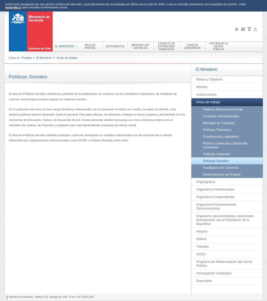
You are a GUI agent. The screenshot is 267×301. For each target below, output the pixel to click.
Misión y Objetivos (209, 79)
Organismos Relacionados (215, 189)
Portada (26, 57)
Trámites (202, 246)
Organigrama (205, 182)
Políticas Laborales (217, 154)
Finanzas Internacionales (221, 116)
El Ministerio (44, 57)
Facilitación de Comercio (221, 168)
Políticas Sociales (216, 161)
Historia (201, 231)
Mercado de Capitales (219, 123)
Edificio (201, 239)
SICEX (201, 254)
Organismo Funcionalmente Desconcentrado (216, 206)
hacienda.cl (13, 7)
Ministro (202, 87)
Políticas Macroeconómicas (223, 109)
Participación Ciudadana (214, 273)
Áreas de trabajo (67, 57)
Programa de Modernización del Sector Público (224, 264)
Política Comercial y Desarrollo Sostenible (225, 145)
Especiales (204, 281)
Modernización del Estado (222, 174)
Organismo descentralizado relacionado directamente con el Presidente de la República (225, 220)
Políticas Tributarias (217, 130)
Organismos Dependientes (215, 197)
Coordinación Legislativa (221, 136)
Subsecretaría (206, 94)
